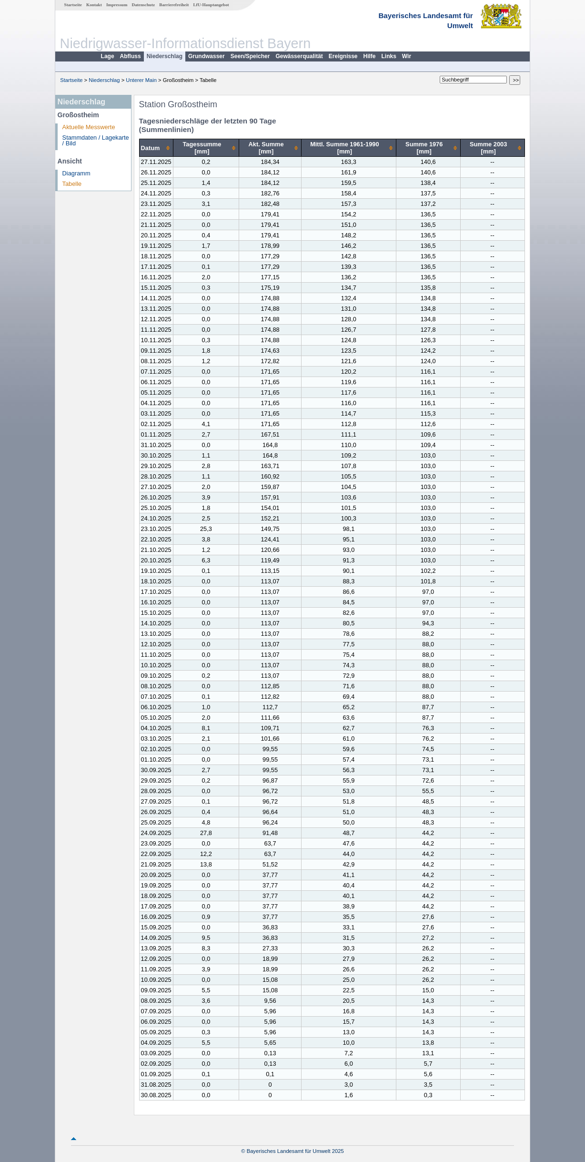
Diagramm (76, 173)
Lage (107, 56)
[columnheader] (156, 148)
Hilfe (369, 56)
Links (389, 56)
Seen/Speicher (250, 56)
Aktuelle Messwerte (88, 127)
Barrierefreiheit (174, 4)
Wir (406, 56)
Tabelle (72, 183)
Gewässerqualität (299, 56)
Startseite (73, 4)
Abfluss (130, 56)
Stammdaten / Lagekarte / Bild (95, 140)
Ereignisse (343, 56)
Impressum (116, 4)
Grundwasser (206, 56)
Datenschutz (143, 4)
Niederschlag (164, 56)
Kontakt (94, 4)
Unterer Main (141, 80)
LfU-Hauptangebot (211, 4)
